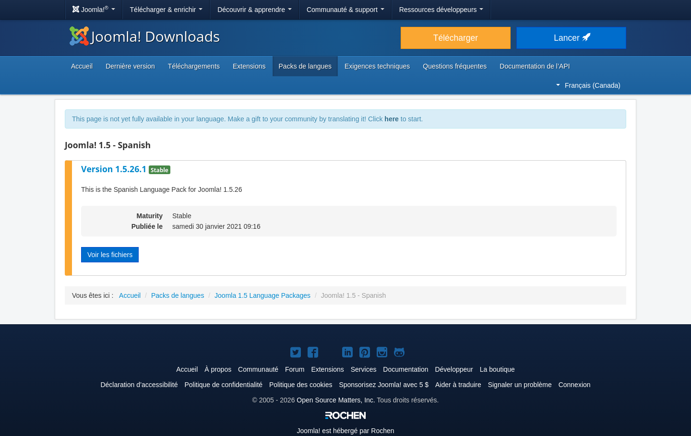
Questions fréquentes (455, 66)
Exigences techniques (377, 66)
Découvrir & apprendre (254, 9)
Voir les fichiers (109, 255)
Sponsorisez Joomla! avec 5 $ (384, 385)
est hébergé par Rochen (345, 431)
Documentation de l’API (535, 66)
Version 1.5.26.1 (115, 169)
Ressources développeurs (441, 9)
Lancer (571, 38)
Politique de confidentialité (223, 385)
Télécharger (455, 38)
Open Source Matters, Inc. (336, 400)
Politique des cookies (301, 385)
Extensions (249, 66)
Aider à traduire (458, 385)
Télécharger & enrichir (166, 9)
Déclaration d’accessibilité (139, 385)
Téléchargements (194, 66)
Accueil (82, 66)
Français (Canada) (588, 85)
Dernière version (130, 66)
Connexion (575, 385)
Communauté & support (345, 9)
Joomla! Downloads (145, 36)
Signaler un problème (520, 385)
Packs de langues (305, 66)
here (391, 119)
